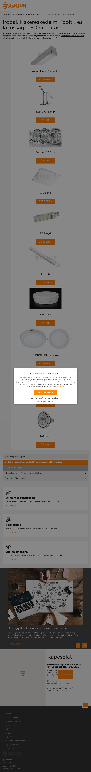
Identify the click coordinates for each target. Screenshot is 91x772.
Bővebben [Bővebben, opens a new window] (60, 387)
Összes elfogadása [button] (45, 392)
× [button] (75, 370)
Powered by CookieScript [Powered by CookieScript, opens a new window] (45, 401)
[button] (45, 398)
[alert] (45, 386)
